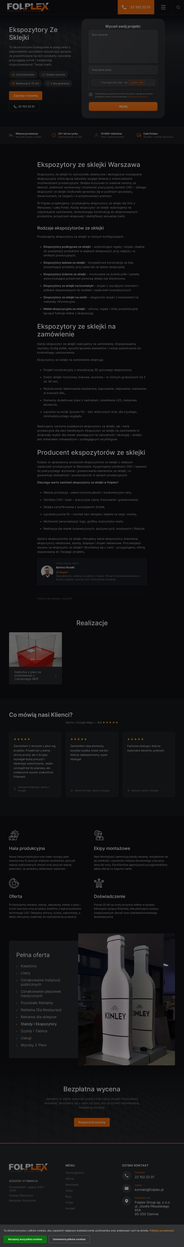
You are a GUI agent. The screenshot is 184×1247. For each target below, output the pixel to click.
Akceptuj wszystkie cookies (25, 1239)
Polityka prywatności (162, 1230)
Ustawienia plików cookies (69, 1239)
